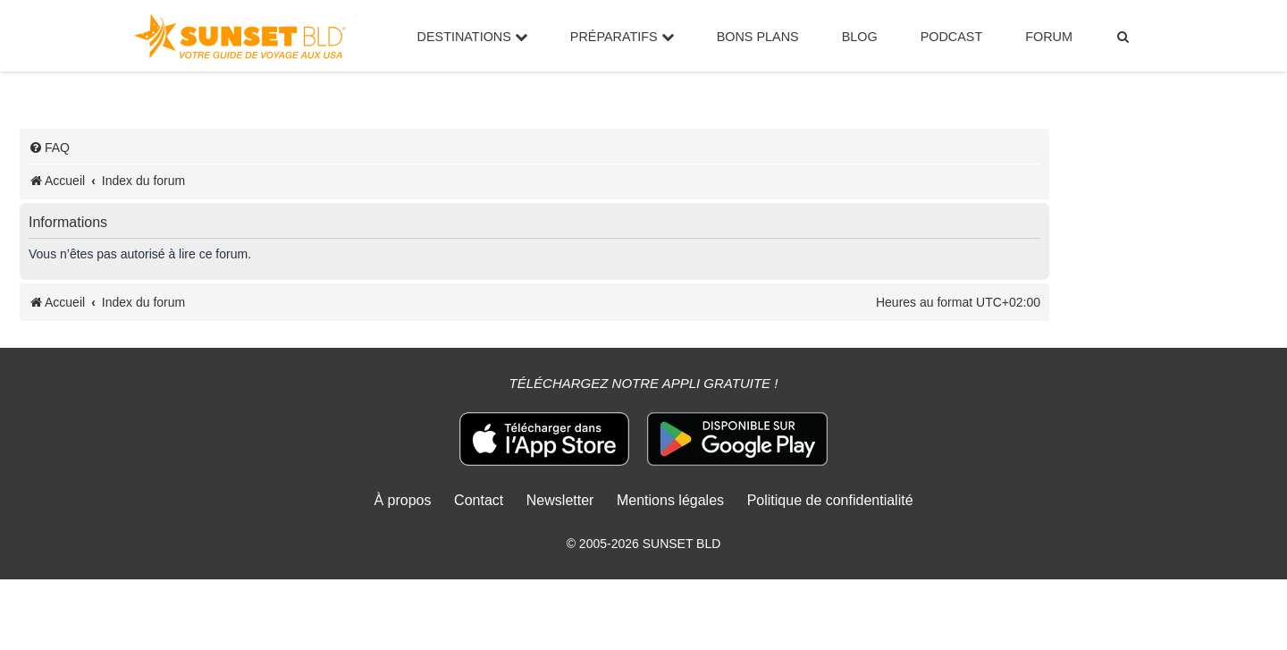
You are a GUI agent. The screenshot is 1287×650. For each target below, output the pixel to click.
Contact (478, 500)
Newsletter (560, 500)
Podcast (952, 37)
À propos (402, 500)
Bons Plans (758, 37)
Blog (860, 37)
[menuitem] (1123, 36)
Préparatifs (622, 37)
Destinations (472, 37)
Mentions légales (670, 500)
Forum (1048, 37)
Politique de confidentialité (830, 500)
